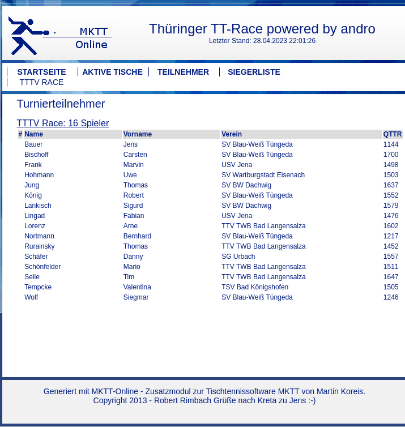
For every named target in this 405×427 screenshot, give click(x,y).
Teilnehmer (183, 71)
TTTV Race (42, 82)
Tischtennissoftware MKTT (253, 391)
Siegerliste (254, 71)
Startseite (41, 71)
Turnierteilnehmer (61, 103)
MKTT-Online (115, 391)
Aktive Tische (112, 71)
